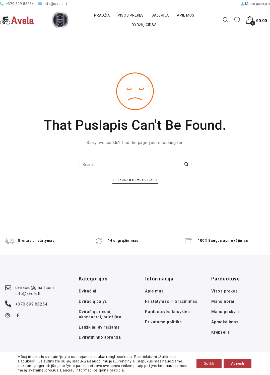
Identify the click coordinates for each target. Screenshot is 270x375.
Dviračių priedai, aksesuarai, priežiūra (100, 314)
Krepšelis (220, 332)
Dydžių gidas (144, 25)
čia (121, 370)
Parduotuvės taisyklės (167, 311)
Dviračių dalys (93, 301)
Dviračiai (87, 291)
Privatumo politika (163, 322)
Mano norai (222, 301)
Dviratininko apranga (100, 337)
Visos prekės (131, 15)
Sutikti (209, 363)
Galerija (160, 15)
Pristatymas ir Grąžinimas (171, 301)
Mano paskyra (225, 311)
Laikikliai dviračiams (99, 327)
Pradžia (102, 15)
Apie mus (185, 15)
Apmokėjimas (225, 322)
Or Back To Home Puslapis (135, 180)
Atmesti (237, 363)
